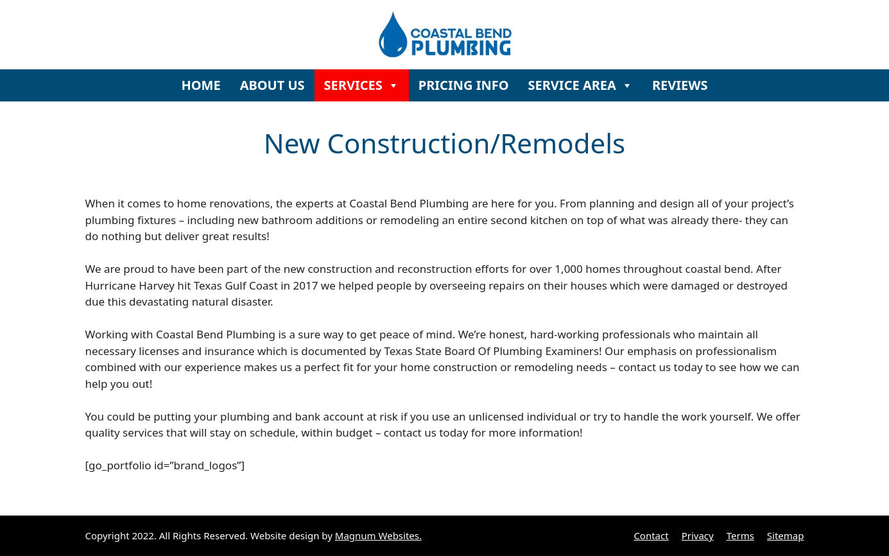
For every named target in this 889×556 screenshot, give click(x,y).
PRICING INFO (464, 85)
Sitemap (785, 535)
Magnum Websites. (378, 535)
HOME (200, 85)
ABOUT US (272, 85)
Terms (740, 535)
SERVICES (361, 85)
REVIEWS (680, 85)
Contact (651, 535)
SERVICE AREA (580, 85)
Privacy (698, 535)
